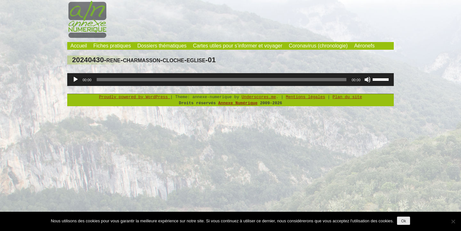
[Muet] (367, 79)
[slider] (222, 79)
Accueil (78, 45)
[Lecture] (75, 79)
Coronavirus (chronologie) (318, 45)
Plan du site (347, 97)
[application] (230, 79)
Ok (403, 221)
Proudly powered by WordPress (134, 97)
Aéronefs (364, 45)
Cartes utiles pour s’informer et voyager (237, 45)
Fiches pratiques (112, 45)
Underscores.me (259, 97)
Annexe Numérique (238, 103)
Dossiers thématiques (162, 45)
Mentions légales (305, 97)
